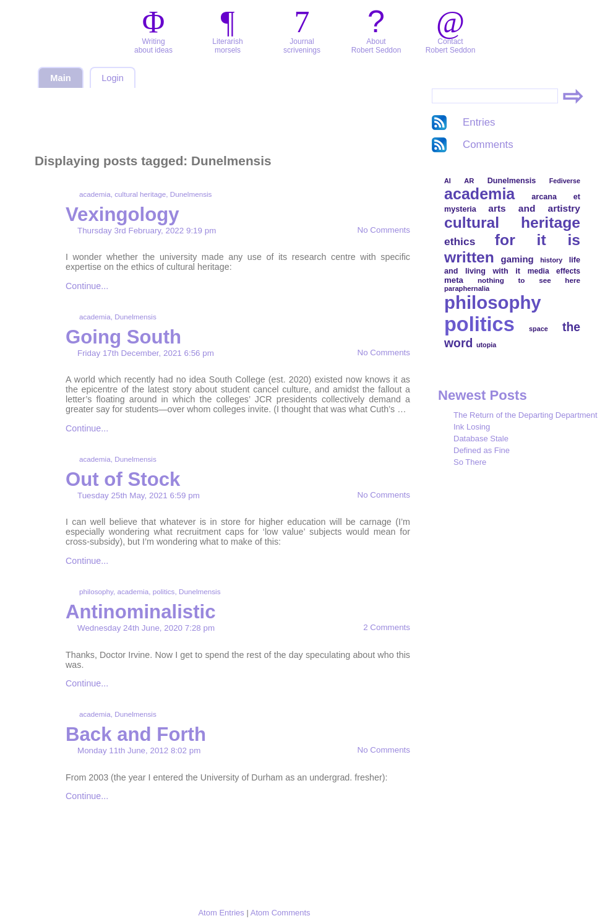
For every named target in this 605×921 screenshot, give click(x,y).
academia (95, 194)
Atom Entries (221, 912)
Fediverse (564, 180)
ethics (459, 241)
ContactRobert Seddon (451, 45)
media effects (554, 271)
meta (453, 280)
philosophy (96, 591)
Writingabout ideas (153, 45)
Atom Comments (281, 912)
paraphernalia (466, 288)
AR (469, 180)
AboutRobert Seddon (376, 45)
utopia (486, 344)
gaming (517, 259)
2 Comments (386, 627)
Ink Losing (471, 426)
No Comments (384, 230)
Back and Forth (136, 734)
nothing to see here (529, 280)
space (538, 328)
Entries (479, 122)
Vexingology (122, 214)
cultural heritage (140, 194)
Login (112, 78)
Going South (123, 337)
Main (60, 78)
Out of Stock (123, 479)
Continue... (87, 286)
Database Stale (480, 438)
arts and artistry (534, 208)
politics (164, 591)
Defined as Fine (481, 450)
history (551, 260)
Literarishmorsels (227, 45)
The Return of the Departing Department (525, 415)
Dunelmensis (191, 194)
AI (447, 180)
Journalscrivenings (301, 45)
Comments (488, 144)
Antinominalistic (141, 612)
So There (469, 462)
